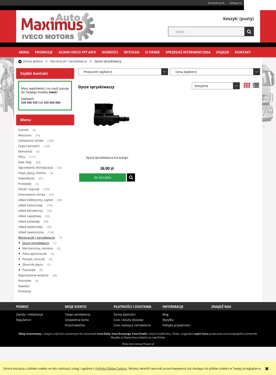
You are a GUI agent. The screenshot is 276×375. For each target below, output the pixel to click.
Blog (165, 314)
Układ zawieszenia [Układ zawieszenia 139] (31, 232)
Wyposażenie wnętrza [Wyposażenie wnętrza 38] (33, 275)
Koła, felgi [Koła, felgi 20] (25, 162)
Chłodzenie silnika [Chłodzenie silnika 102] (30, 141)
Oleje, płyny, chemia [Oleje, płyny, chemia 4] (32, 173)
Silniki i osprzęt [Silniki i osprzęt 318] (28, 189)
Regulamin (23, 320)
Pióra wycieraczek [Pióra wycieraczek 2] (34, 254)
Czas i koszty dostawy (128, 320)
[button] (131, 177)
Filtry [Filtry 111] (21, 157)
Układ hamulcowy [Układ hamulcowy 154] (30, 205)
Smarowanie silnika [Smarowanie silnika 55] (31, 194)
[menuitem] (24, 52)
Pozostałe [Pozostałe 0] (28, 270)
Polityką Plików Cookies (111, 368)
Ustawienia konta (77, 320)
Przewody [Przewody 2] (24, 184)
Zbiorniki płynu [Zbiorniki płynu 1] (32, 264)
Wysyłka (167, 320)
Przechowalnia (75, 325)
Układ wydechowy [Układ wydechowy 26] (30, 227)
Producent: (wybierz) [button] (98, 72)
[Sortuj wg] (216, 85)
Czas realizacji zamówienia (132, 325)
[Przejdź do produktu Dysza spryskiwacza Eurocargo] (107, 125)
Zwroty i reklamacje (29, 314)
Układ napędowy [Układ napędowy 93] (29, 216)
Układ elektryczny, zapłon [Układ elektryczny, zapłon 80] (35, 200)
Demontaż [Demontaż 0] (25, 151)
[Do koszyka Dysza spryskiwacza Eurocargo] (102, 177)
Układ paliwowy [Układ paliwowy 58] (29, 221)
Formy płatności (125, 314)
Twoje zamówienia (77, 314)
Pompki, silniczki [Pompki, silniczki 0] (33, 259)
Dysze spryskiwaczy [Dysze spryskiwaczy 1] (35, 243)
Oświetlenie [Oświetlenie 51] (26, 178)
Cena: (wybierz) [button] (186, 72)
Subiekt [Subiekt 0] (23, 130)
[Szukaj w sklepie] (213, 31)
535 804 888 (52, 102)
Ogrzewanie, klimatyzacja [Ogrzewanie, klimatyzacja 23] (35, 167)
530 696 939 (29, 102)
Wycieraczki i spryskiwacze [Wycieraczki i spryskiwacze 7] (36, 238)
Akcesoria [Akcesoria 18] (24, 135)
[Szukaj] (249, 31)
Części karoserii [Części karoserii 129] (29, 146)
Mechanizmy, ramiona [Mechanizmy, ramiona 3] (37, 248)
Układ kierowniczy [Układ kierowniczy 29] (30, 211)
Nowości (24, 286)
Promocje (24, 291)
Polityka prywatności (176, 325)
